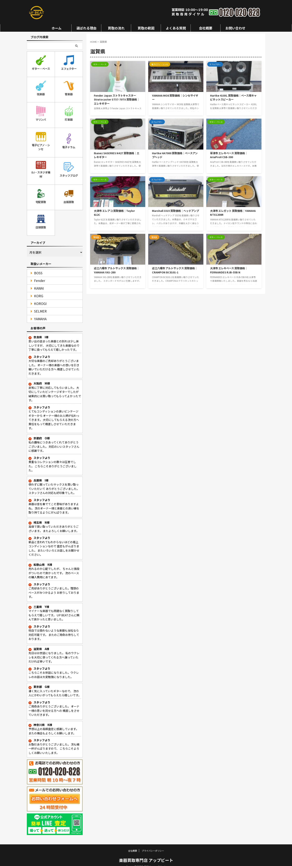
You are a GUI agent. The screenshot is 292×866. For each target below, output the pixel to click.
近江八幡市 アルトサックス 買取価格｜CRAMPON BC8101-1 (174, 270)
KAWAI (37, 282)
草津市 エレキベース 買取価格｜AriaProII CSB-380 (228, 155)
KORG (37, 290)
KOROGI (38, 297)
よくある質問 (176, 28)
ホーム (56, 28)
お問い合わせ (235, 28)
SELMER (38, 305)
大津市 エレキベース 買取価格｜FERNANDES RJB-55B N (228, 270)
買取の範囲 (146, 28)
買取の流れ (116, 28)
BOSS (36, 267)
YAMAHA (38, 313)
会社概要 (205, 28)
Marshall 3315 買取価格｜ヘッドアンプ (175, 211)
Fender (37, 275)
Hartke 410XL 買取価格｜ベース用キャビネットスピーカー (233, 97)
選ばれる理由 (86, 28)
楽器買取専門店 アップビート (146, 854)
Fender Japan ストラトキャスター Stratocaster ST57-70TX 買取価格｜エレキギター (116, 99)
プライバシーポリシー (153, 844)
